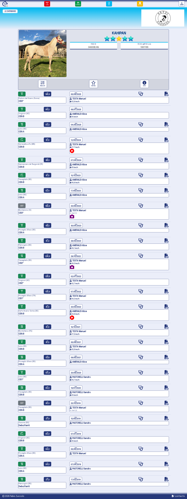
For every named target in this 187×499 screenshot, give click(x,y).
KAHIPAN (119, 33)
